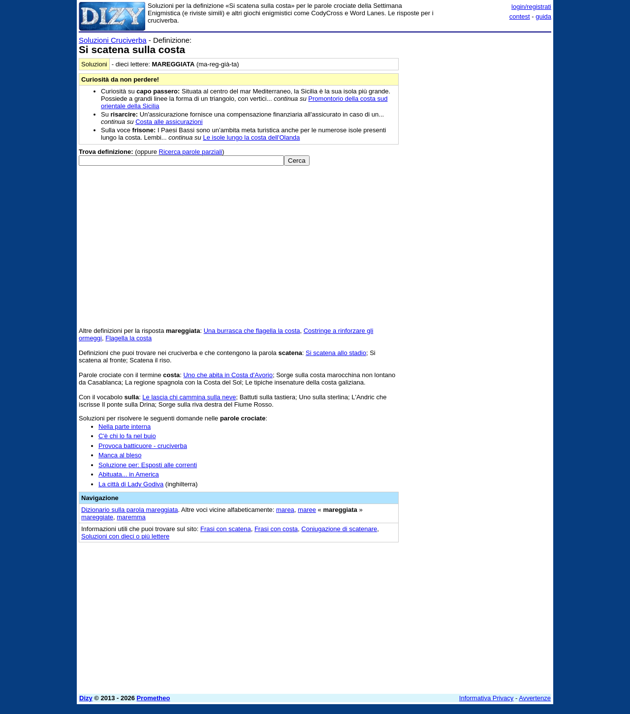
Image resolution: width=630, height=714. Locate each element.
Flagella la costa (128, 338)
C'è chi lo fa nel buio (127, 436)
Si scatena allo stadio (336, 353)
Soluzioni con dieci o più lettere (125, 536)
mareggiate (97, 517)
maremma (131, 517)
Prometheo (153, 698)
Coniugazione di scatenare (339, 529)
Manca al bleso (119, 455)
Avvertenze (535, 698)
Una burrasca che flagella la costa (252, 330)
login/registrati (531, 6)
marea (285, 509)
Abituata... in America (128, 474)
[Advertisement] (477, 183)
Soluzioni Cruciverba (113, 40)
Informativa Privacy (486, 698)
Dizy (86, 698)
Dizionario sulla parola (129, 509)
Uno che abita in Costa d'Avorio (227, 375)
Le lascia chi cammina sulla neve (189, 397)
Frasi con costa (276, 529)
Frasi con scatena (225, 529)
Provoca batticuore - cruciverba (142, 445)
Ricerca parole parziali (190, 151)
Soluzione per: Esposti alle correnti (147, 465)
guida (543, 16)
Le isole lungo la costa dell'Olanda (251, 137)
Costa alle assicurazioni (169, 121)
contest (519, 16)
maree (307, 509)
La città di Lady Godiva (130, 484)
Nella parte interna (124, 426)
